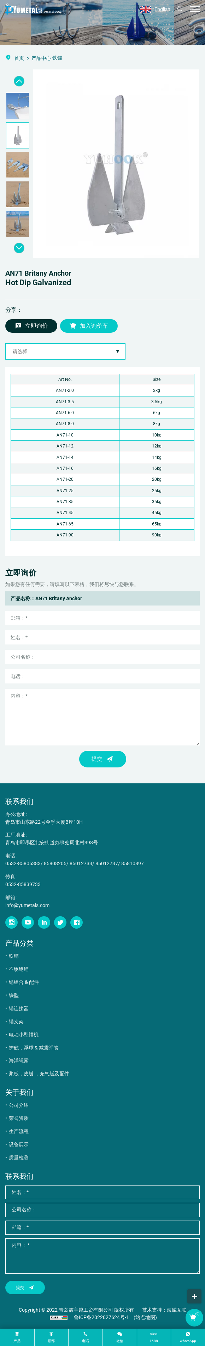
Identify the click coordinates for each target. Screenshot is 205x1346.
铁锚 (14, 956)
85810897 (132, 863)
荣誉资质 (19, 1118)
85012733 (81, 863)
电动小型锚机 (24, 1034)
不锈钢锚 (19, 969)
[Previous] (19, 81)
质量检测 (19, 1157)
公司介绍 (19, 1105)
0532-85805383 (23, 863)
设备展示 (19, 1144)
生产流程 (19, 1131)
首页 (19, 58)
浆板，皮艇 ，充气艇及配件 (39, 1073)
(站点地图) (145, 1317)
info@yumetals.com (27, 905)
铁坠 (14, 995)
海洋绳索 (19, 1060)
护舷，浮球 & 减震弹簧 (34, 1048)
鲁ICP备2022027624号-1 (101, 1317)
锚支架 (16, 1021)
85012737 (106, 863)
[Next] (19, 248)
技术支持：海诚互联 (164, 1310)
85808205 (55, 863)
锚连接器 (19, 1008)
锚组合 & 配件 (24, 982)
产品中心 (41, 58)
